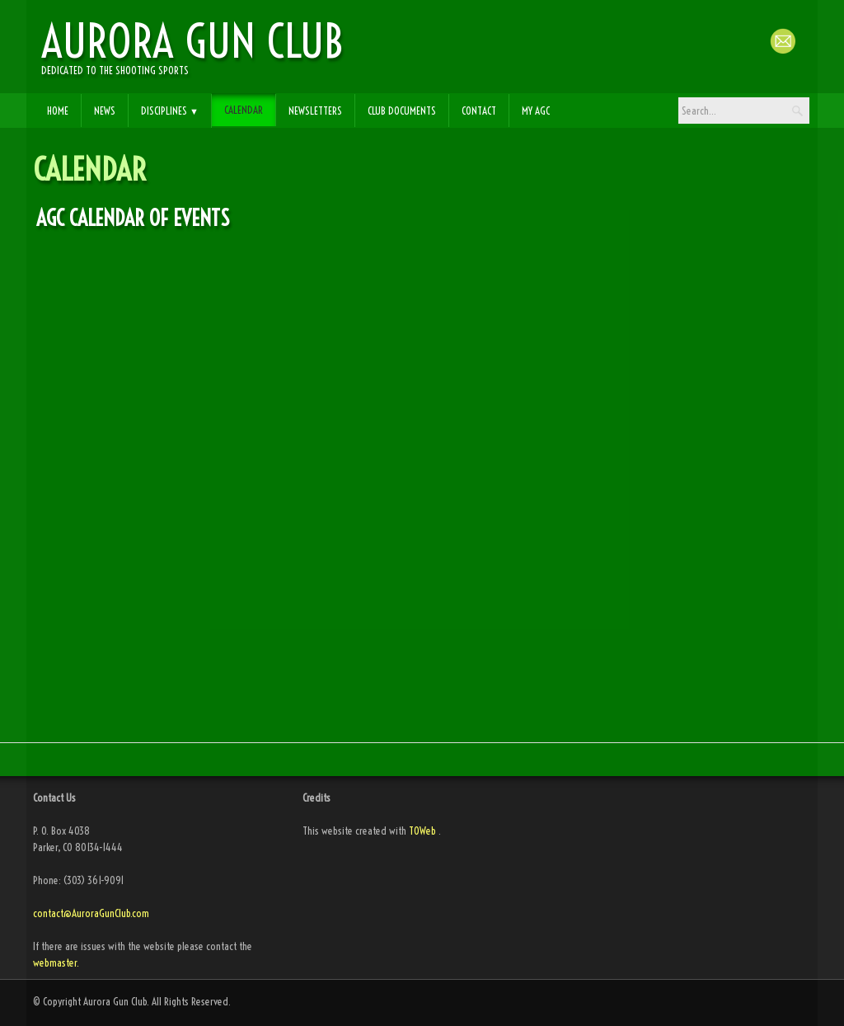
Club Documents (402, 110)
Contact (479, 110)
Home (57, 110)
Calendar (243, 109)
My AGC (536, 110)
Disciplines (170, 110)
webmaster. (56, 962)
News (104, 110)
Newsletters (315, 110)
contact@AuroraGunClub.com (92, 913)
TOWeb (422, 830)
